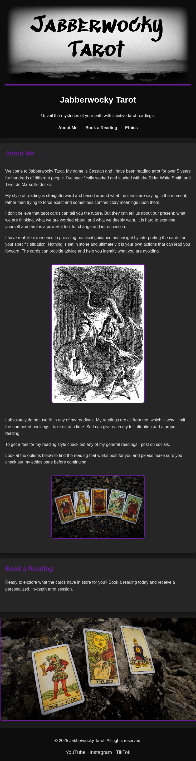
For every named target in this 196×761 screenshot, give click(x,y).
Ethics (131, 127)
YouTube (75, 752)
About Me (67, 127)
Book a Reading (101, 127)
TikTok (123, 752)
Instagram (101, 752)
